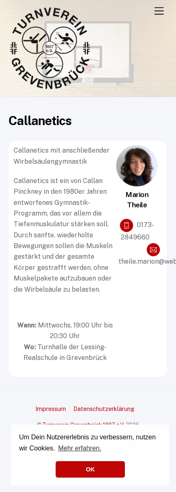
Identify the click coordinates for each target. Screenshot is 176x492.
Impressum (50, 408)
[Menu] (159, 11)
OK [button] (90, 469)
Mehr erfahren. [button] (79, 448)
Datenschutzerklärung (103, 408)
